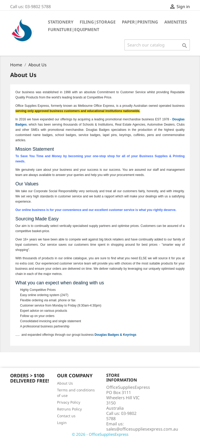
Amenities (175, 22)
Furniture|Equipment (73, 29)
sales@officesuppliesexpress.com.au (142, 429)
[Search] (157, 44)
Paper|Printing (140, 22)
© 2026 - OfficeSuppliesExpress (100, 434)
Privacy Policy (68, 402)
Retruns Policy (69, 409)
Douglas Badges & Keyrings (115, 335)
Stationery (60, 22)
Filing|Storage (98, 22)
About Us (65, 383)
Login (62, 422)
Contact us (66, 415)
